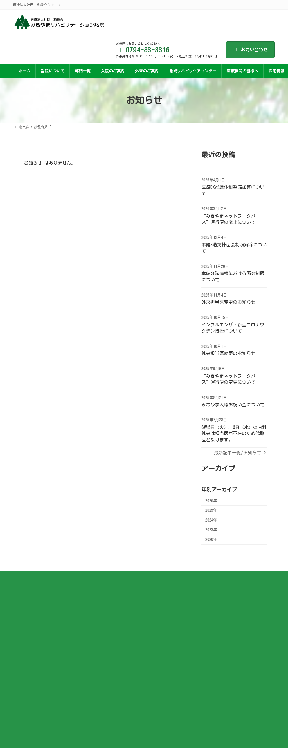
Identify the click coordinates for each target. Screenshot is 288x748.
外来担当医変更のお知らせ (228, 302)
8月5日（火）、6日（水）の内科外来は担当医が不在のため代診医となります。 (234, 433)
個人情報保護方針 (165, 614)
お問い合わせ (250, 49)
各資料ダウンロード (167, 598)
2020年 (211, 540)
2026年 (211, 501)
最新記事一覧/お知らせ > (240, 452)
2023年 (211, 530)
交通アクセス (162, 606)
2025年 (211, 510)
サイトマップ (162, 623)
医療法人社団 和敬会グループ (47, 719)
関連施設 (158, 631)
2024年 (211, 520)
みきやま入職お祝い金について (232, 404)
